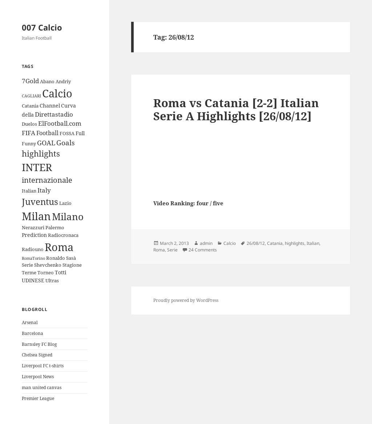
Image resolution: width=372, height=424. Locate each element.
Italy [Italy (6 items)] (44, 190)
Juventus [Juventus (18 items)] (40, 201)
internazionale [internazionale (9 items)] (47, 180)
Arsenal (30, 322)
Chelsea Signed (37, 355)
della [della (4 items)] (28, 114)
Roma (159, 250)
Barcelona (32, 333)
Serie (172, 250)
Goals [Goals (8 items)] (65, 143)
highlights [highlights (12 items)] (41, 153)
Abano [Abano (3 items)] (47, 81)
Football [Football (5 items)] (47, 133)
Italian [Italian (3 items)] (29, 190)
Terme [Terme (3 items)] (29, 272)
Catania (275, 243)
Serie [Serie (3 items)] (27, 265)
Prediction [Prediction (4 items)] (34, 234)
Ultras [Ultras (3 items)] (52, 280)
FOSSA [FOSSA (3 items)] (67, 133)
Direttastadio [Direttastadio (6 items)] (54, 114)
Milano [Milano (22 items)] (68, 216)
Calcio (229, 243)
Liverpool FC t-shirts (43, 366)
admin (206, 243)
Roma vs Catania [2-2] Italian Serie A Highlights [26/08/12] (236, 109)
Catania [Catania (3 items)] (30, 105)
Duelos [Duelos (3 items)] (29, 124)
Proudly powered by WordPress (185, 300)
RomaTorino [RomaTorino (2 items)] (33, 258)
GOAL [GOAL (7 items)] (46, 142)
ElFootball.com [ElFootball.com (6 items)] (59, 123)
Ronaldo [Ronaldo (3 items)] (55, 258)
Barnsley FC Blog (39, 344)
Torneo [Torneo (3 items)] (45, 272)
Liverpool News (38, 376)
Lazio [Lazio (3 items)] (65, 203)
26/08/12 (256, 243)
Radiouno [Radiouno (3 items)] (33, 249)
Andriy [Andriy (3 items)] (63, 81)
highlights (294, 243)
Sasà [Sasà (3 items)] (71, 258)
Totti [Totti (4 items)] (60, 272)
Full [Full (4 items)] (80, 133)
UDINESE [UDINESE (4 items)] (33, 280)
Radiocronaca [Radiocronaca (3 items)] (63, 235)
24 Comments (203, 250)
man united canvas (41, 387)
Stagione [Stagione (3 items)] (72, 265)
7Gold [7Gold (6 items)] (30, 81)
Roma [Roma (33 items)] (59, 247)
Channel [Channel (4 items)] (50, 105)
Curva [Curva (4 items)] (68, 105)
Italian (313, 243)
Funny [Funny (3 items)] (29, 143)
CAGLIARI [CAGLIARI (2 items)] (31, 95)
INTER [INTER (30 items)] (37, 167)
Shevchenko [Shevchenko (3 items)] (47, 265)
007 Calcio (42, 27)
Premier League (38, 398)
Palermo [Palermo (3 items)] (54, 227)
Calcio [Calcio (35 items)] (57, 93)
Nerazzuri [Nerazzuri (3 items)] (33, 227)
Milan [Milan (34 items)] (36, 216)
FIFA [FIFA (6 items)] (28, 133)
